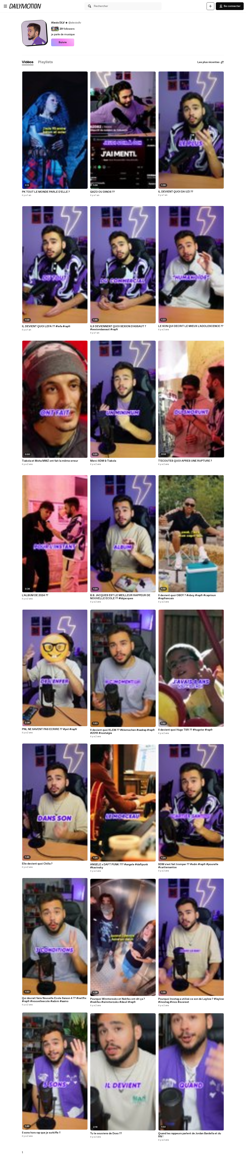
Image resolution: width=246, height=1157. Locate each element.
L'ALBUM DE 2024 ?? (35, 595)
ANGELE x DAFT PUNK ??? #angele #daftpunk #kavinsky (119, 866)
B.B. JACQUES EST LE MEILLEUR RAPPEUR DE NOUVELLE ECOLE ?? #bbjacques (120, 597)
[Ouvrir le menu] (5, 6)
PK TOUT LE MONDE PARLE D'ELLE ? (46, 191)
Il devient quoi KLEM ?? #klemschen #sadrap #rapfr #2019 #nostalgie (122, 731)
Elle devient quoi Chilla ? (37, 863)
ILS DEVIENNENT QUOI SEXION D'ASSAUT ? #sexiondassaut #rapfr (118, 328)
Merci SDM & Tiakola (103, 460)
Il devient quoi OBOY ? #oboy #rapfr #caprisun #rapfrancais (187, 597)
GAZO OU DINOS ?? (102, 191)
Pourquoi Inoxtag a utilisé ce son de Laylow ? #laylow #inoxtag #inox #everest (191, 1000)
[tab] (27, 62)
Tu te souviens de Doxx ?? (106, 1133)
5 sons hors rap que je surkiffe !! (41, 1132)
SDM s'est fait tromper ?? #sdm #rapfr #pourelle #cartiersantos (188, 866)
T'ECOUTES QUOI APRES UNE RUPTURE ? (185, 460)
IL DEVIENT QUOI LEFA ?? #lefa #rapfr (46, 326)
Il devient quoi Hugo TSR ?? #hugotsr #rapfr (185, 729)
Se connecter (229, 6)
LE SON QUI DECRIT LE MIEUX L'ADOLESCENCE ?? (190, 326)
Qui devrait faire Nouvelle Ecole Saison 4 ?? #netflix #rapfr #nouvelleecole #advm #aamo (54, 1000)
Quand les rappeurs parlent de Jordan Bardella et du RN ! (189, 1135)
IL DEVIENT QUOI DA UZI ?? (175, 191)
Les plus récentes (210, 62)
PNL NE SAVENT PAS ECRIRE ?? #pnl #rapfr (49, 729)
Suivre (63, 42)
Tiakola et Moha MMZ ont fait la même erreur (50, 460)
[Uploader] (210, 6)
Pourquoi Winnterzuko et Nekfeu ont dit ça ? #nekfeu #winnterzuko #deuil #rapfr (117, 1000)
